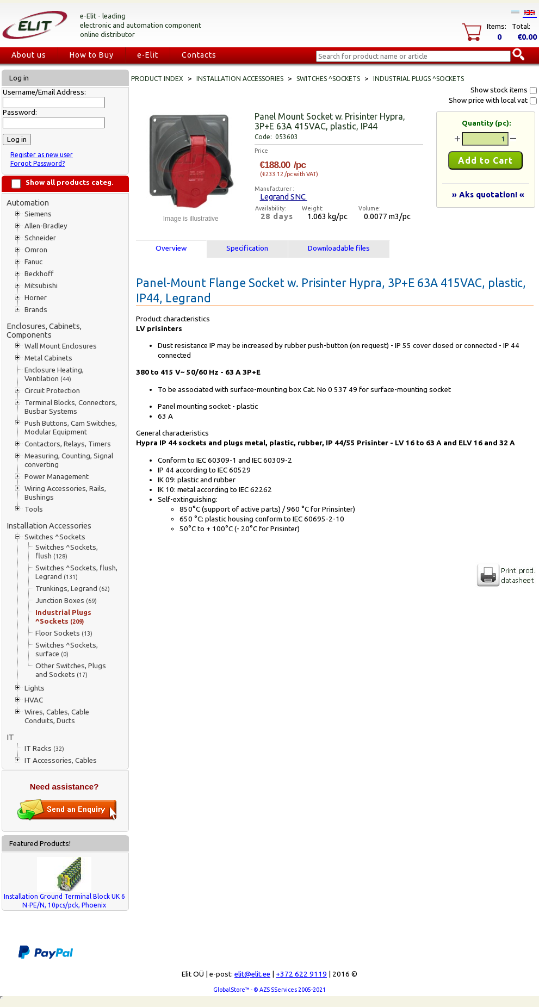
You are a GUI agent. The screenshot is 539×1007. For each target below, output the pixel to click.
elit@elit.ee (252, 974)
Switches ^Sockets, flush (66, 551)
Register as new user (41, 154)
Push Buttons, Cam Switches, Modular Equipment (70, 427)
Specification (247, 248)
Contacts (199, 55)
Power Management (56, 477)
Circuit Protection (52, 391)
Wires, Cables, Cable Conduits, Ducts (56, 716)
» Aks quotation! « (488, 194)
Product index (157, 78)
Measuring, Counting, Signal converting (68, 460)
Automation (28, 202)
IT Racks (44, 748)
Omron (35, 250)
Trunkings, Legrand (72, 589)
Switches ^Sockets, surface (66, 649)
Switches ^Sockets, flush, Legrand (76, 572)
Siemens (38, 214)
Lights (34, 688)
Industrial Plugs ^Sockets (63, 616)
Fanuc (33, 262)
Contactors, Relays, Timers (67, 444)
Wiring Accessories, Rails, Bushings (65, 492)
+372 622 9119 (301, 974)
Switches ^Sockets (54, 537)
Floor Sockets (63, 633)
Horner (35, 298)
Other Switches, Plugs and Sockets (70, 670)
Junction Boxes (66, 600)
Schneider (40, 238)
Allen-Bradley (45, 226)
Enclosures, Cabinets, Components (44, 330)
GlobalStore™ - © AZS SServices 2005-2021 (269, 989)
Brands (35, 310)
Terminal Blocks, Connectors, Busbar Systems (70, 407)
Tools (33, 509)
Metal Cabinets (48, 358)
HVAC (33, 700)
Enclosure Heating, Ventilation (54, 374)
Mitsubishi (41, 286)
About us (28, 55)
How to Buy (92, 55)
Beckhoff (38, 274)
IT (10, 737)
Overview (171, 248)
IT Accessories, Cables (60, 760)
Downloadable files (339, 248)
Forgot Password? (37, 163)
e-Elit (147, 55)
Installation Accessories (49, 525)
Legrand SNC (283, 196)
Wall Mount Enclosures (60, 346)
